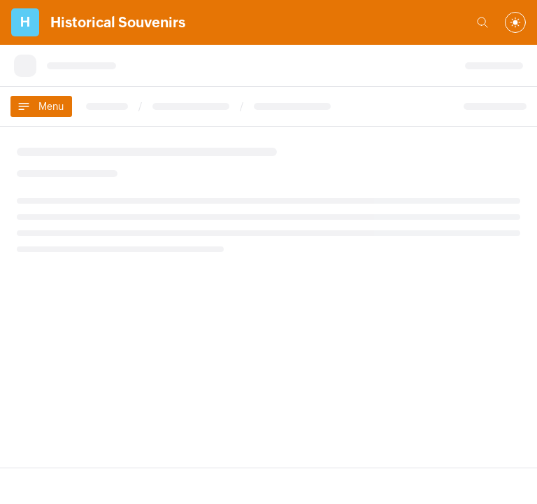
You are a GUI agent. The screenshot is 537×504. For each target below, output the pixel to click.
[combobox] (515, 22)
